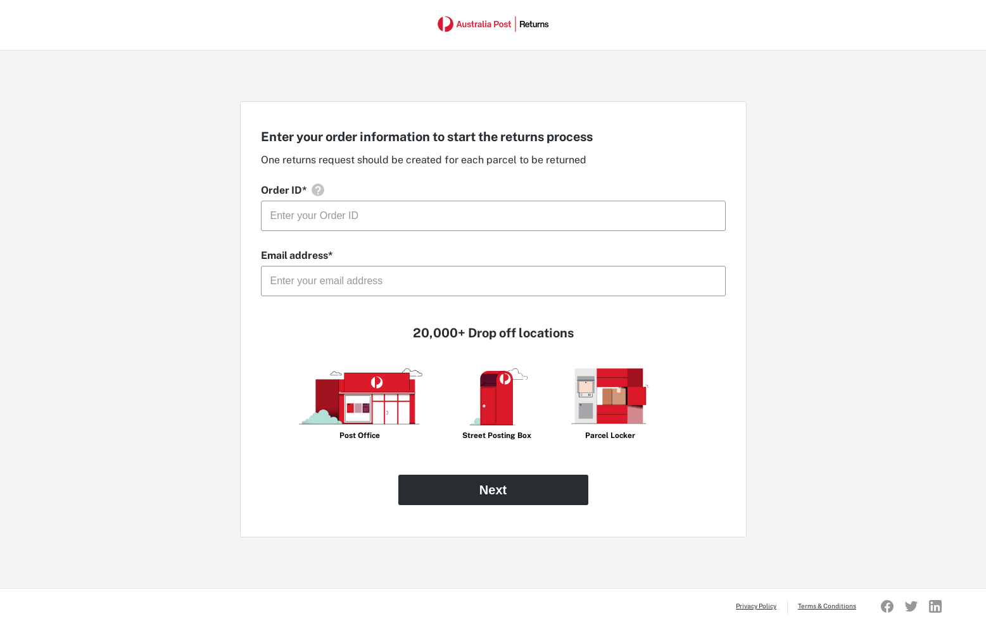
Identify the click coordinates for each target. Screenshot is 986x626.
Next (493, 490)
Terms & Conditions (827, 606)
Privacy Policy (756, 606)
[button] (318, 190)
